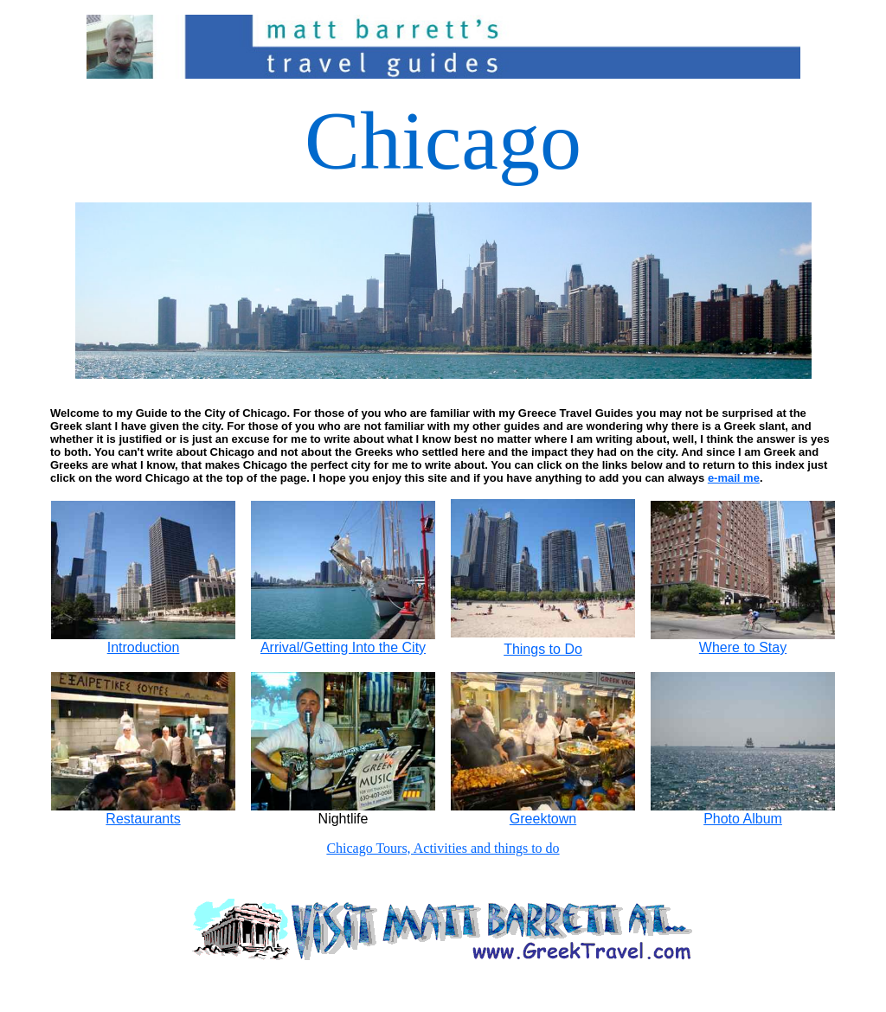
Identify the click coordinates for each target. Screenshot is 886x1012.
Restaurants (143, 812)
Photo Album (742, 818)
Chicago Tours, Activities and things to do (442, 848)
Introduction (143, 641)
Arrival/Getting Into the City (343, 641)
